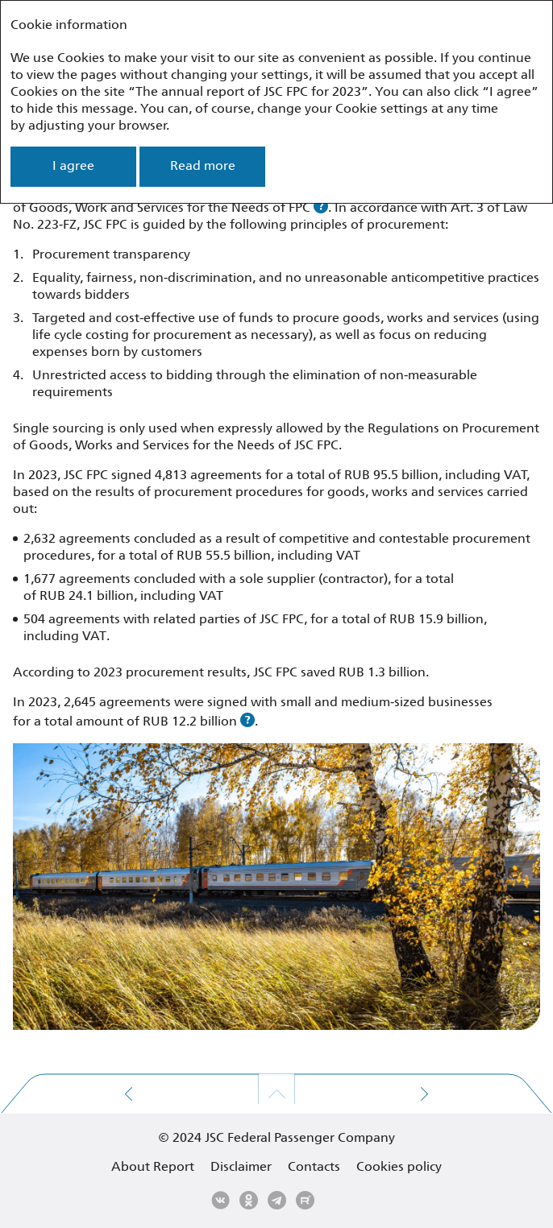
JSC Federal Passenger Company (300, 1138)
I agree (73, 166)
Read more (202, 166)
